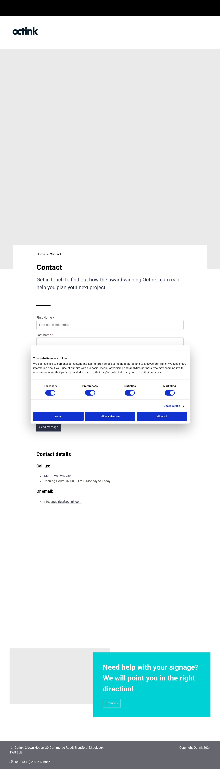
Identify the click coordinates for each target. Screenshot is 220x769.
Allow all (161, 416)
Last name (43, 335)
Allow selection (110, 416)
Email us (112, 703)
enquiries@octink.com (66, 501)
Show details (172, 405)
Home (41, 254)
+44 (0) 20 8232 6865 (58, 476)
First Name (44, 317)
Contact (55, 254)
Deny (58, 416)
